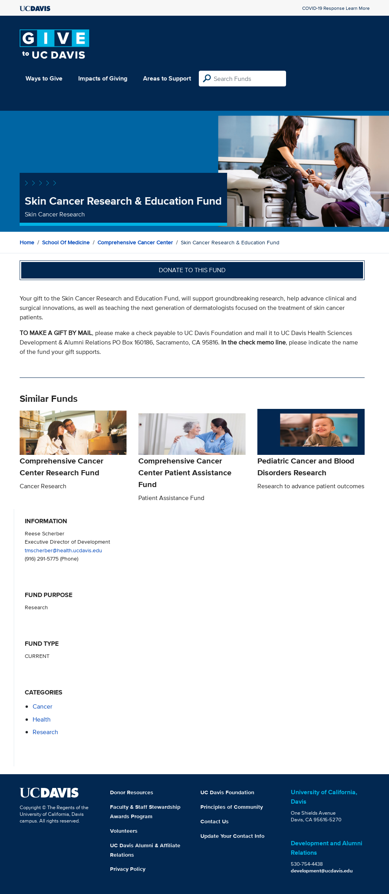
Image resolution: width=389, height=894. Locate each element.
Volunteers (124, 831)
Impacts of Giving (102, 78)
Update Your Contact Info (232, 836)
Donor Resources (131, 792)
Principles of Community (231, 807)
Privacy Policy (127, 869)
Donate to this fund (192, 270)
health (42, 719)
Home (27, 242)
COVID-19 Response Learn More (336, 8)
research (45, 731)
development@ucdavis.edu (322, 870)
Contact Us (214, 821)
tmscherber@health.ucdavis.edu (63, 550)
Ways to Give (44, 78)
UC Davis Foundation (227, 792)
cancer (42, 706)
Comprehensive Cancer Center (135, 242)
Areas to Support (167, 78)
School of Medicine (66, 242)
